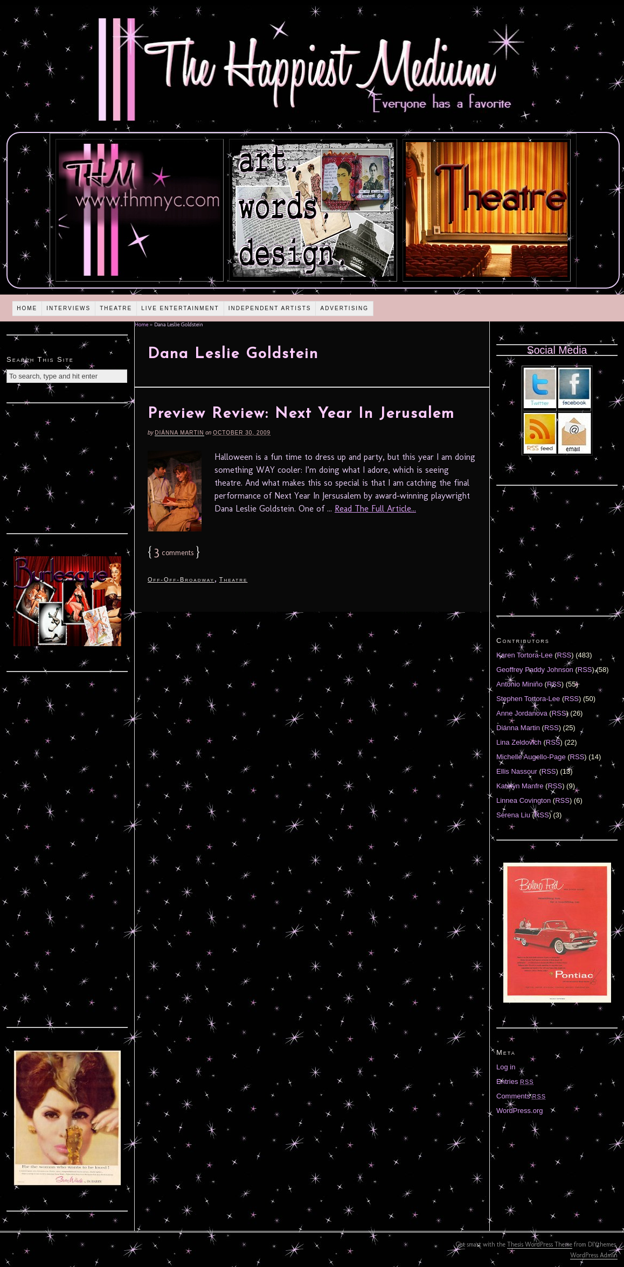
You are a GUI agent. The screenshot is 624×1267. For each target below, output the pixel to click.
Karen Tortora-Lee (524, 655)
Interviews (68, 308)
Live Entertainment (180, 308)
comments (173, 552)
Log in (505, 1067)
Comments (521, 1096)
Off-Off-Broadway (181, 579)
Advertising (344, 308)
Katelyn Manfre (519, 786)
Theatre (116, 308)
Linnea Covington (523, 800)
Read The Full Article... (375, 508)
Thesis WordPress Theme (539, 1244)
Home (27, 308)
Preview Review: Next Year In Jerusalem (301, 414)
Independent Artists (269, 308)
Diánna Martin (179, 433)
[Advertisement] (67, 467)
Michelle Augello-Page (531, 757)
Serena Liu (513, 815)
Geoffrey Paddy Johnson (534, 670)
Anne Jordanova (521, 713)
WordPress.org (519, 1111)
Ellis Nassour (516, 771)
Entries (515, 1081)
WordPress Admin (594, 1255)
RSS (564, 655)
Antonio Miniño (519, 684)
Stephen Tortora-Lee (528, 699)
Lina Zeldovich (519, 742)
